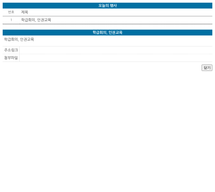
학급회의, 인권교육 (36, 20)
